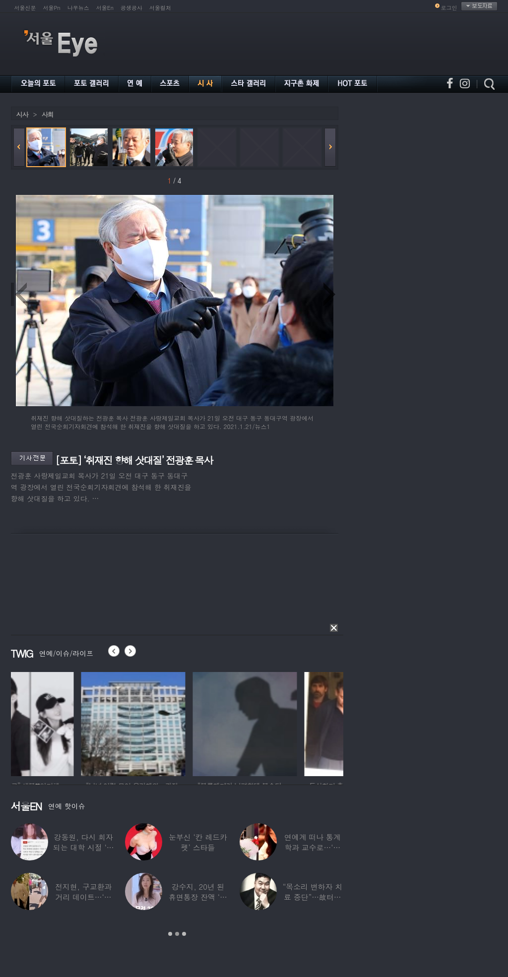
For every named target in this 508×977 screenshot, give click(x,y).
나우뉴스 (78, 7)
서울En (105, 7)
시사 (22, 114)
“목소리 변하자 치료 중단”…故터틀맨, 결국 (312, 897)
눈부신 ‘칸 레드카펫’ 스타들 (198, 842)
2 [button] (177, 934)
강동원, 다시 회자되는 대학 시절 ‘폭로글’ (83, 847)
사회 (48, 114)
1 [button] (170, 934)
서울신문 (25, 7)
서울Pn (52, 7)
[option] (63, 723)
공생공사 (131, 7)
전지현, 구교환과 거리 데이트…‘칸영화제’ (83, 897)
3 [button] (184, 934)
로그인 (449, 7)
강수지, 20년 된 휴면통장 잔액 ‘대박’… (198, 897)
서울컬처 (160, 7)
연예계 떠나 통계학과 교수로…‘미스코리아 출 (312, 847)
